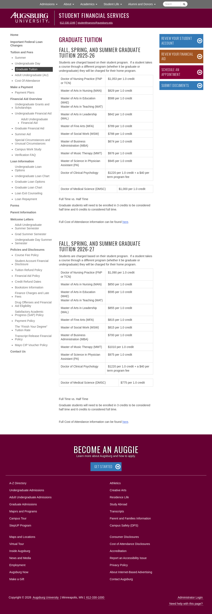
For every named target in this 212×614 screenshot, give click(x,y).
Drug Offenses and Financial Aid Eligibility (33, 304)
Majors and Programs (23, 510)
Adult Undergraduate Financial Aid (34, 121)
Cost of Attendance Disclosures (130, 544)
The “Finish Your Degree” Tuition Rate (31, 328)
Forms (14, 205)
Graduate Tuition (26, 69)
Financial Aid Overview (26, 99)
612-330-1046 (67, 22)
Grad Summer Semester (30, 234)
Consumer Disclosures (124, 537)
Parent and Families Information (130, 518)
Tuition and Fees (21, 52)
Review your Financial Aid (177, 56)
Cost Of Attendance (27, 80)
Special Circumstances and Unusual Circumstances (32, 141)
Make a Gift (16, 579)
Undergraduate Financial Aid (33, 113)
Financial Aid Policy (27, 275)
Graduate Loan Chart (28, 187)
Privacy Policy (119, 565)
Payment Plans (24, 92)
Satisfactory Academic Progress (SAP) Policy (29, 313)
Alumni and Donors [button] (143, 4)
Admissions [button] (50, 4)
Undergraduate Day (27, 63)
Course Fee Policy (27, 255)
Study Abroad (118, 504)
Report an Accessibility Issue (128, 558)
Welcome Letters (22, 219)
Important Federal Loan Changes (26, 43)
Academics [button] (90, 4)
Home (14, 34)
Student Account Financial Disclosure (31, 262)
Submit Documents (175, 85)
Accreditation (118, 551)
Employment (17, 565)
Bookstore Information (29, 287)
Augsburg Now (18, 572)
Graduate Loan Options (30, 181)
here (125, 222)
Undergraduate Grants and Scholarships (32, 106)
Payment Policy (25, 320)
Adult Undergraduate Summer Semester (28, 226)
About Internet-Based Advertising (131, 572)
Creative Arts (118, 490)
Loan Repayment (26, 199)
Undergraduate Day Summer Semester (33, 241)
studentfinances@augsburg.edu (95, 22)
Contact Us (18, 351)
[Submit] (184, 4)
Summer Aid (23, 134)
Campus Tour (17, 518)
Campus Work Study (28, 149)
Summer (20, 57)
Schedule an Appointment (171, 72)
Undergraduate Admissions (26, 490)
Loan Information (22, 161)
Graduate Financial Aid (29, 128)
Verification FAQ (25, 155)
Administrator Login (190, 597)
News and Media (20, 558)
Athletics (115, 483)
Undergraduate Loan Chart (32, 176)
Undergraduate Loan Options (28, 168)
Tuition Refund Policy (28, 270)
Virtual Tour (16, 544)
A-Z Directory (17, 483)
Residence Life (119, 497)
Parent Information (23, 212)
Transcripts (117, 511)
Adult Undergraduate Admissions (30, 497)
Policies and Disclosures (27, 249)
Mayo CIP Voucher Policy (31, 345)
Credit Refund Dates (28, 281)
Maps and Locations (22, 537)
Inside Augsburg (19, 551)
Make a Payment (21, 87)
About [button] (70, 5)
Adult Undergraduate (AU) (31, 75)
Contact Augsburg (121, 579)
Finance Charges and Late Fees (32, 294)
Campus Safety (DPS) (124, 525)
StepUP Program (20, 525)
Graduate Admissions (23, 504)
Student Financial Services (94, 15)
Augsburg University (46, 597)
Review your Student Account (176, 41)
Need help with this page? (186, 603)
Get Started (103, 466)
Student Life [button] (114, 4)
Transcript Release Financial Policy (33, 337)
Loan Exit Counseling (28, 193)
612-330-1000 (95, 597)
